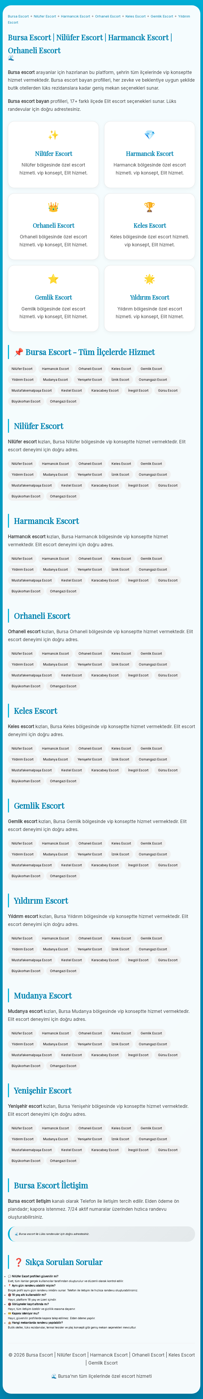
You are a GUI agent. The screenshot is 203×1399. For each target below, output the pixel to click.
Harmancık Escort (75, 16)
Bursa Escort (18, 16)
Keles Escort (136, 16)
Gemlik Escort (162, 16)
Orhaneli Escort (108, 16)
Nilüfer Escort (45, 16)
